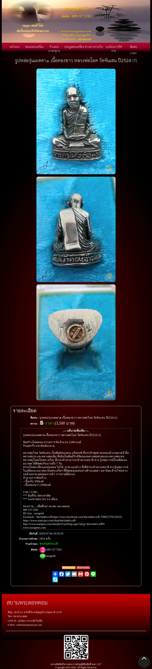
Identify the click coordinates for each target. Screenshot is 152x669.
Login (133, 53)
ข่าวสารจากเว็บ (94, 47)
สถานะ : (34, 423)
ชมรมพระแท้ (48, 544)
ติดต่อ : (35, 549)
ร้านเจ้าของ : (32, 544)
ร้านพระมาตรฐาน (54, 49)
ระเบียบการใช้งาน (114, 49)
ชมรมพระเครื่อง (34, 47)
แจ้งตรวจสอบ (68, 568)
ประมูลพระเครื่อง (74, 47)
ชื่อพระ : (34, 417)
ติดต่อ (133, 47)
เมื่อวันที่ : (34, 533)
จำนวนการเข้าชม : (29, 538)
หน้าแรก (15, 47)
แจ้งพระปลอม (83, 568)
